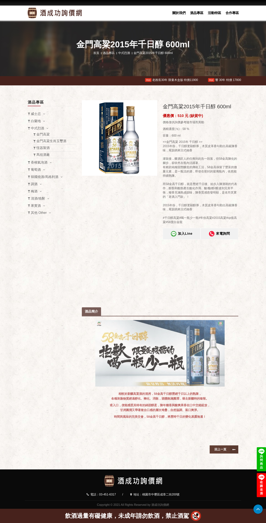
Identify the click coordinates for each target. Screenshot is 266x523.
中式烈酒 (124, 53)
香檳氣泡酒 (39, 162)
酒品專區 (196, 13)
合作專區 (232, 13)
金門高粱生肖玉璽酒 (51, 141)
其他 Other (39, 213)
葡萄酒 (36, 169)
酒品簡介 (91, 398)
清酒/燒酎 (38, 198)
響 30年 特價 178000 (229, 80)
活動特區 (214, 13)
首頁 (96, 53)
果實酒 (36, 206)
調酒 (34, 184)
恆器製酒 (43, 148)
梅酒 (34, 191)
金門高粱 (43, 134)
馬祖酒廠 (43, 155)
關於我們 (179, 13)
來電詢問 (219, 234)
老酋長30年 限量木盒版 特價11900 (175, 80)
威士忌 (36, 114)
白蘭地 (36, 121)
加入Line (181, 234)
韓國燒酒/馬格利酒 (44, 177)
